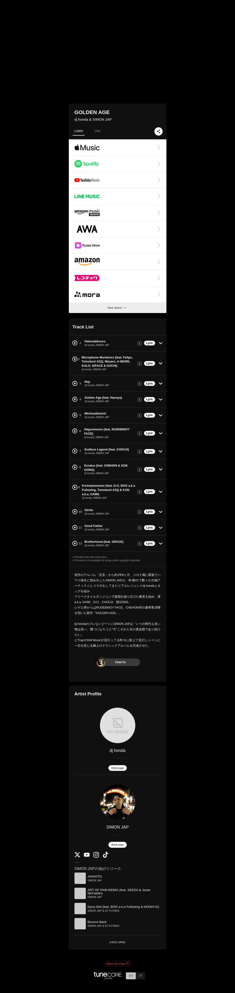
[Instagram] (96, 856)
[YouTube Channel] (87, 855)
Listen (78, 131)
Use (97, 131)
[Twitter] (77, 856)
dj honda (118, 750)
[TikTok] (105, 857)
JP (140, 975)
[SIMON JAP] (117, 802)
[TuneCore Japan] (108, 978)
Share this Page (118, 963)
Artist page (117, 768)
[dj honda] (117, 725)
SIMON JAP (117, 827)
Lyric (149, 343)
